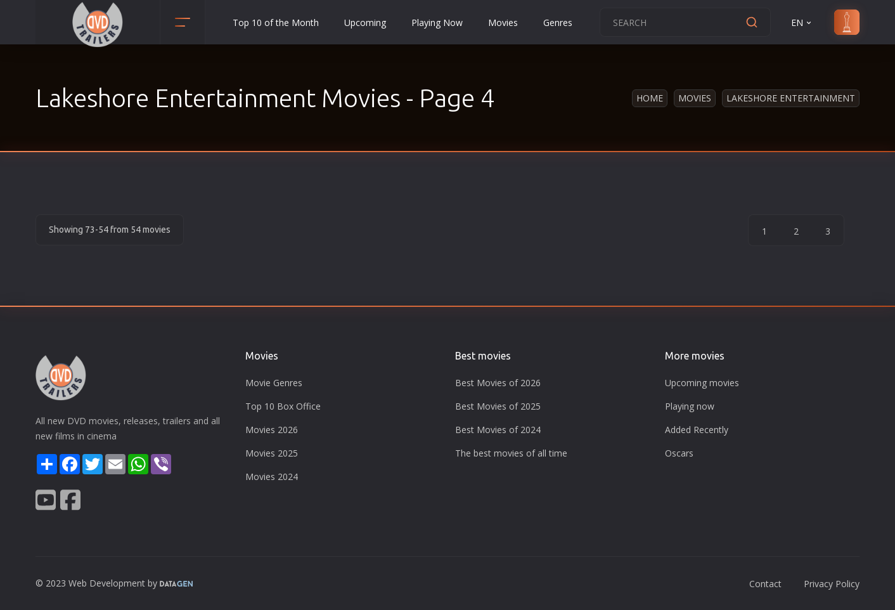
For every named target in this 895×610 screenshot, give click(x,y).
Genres (557, 22)
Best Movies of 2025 (498, 406)
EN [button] (802, 22)
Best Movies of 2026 (498, 383)
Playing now (689, 406)
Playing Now (437, 22)
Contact (765, 584)
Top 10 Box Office (283, 406)
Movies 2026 (271, 430)
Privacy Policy (832, 584)
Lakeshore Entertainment (790, 98)
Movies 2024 (271, 476)
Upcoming (365, 22)
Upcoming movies (702, 383)
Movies (503, 22)
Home (649, 98)
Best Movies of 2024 (498, 430)
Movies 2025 (271, 453)
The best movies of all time (511, 453)
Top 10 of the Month (276, 22)
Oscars (679, 453)
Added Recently (696, 430)
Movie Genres (273, 383)
